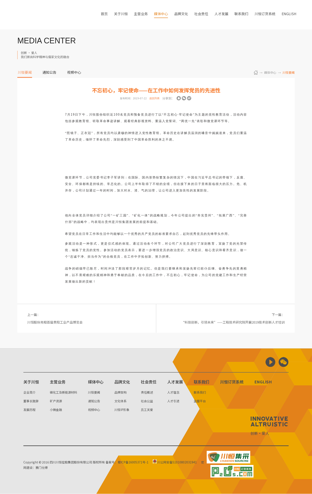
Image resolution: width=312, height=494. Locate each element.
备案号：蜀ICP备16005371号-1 (127, 462)
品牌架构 (120, 392)
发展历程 (29, 410)
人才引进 (173, 401)
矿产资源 (56, 401)
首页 (104, 15)
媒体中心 (161, 15)
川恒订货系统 (265, 15)
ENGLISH (289, 15)
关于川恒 (121, 15)
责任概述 (147, 392)
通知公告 (49, 72)
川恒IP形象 (121, 410)
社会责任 (201, 15)
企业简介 (29, 392)
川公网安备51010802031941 (175, 462)
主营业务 (141, 15)
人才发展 (221, 15)
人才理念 (173, 392)
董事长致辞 (31, 401)
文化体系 (120, 401)
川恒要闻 (25, 72)
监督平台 (200, 401)
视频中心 (74, 72)
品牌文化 (181, 15)
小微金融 (56, 410)
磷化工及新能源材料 (63, 392)
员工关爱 (147, 410)
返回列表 (154, 98)
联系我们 (241, 15)
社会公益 (147, 401)
